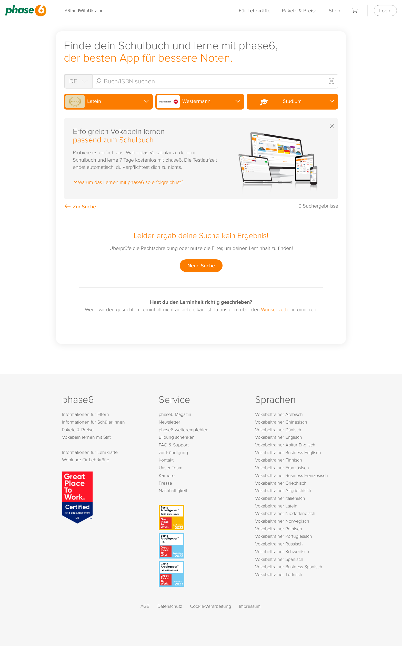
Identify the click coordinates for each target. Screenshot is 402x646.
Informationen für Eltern (85, 414)
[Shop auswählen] (78, 81)
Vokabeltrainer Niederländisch (285, 513)
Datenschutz (169, 606)
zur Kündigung (173, 452)
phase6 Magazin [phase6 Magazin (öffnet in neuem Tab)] (175, 414)
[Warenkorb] (355, 10)
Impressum (249, 606)
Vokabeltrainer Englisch (278, 437)
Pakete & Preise (299, 10)
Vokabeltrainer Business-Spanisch (288, 566)
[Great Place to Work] (77, 496)
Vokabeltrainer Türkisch (278, 574)
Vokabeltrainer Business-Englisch (288, 452)
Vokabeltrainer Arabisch (279, 414)
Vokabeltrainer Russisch (279, 544)
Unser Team (170, 467)
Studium (274, 101)
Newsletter (169, 422)
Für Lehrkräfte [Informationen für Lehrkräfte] (254, 10)
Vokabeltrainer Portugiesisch (283, 536)
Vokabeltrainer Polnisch (278, 528)
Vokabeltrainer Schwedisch (282, 551)
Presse (165, 483)
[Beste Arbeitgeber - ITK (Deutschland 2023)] (202, 546)
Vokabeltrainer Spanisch (279, 559)
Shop (334, 10)
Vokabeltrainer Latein (276, 506)
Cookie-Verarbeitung (210, 606)
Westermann (184, 101)
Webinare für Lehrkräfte (85, 459)
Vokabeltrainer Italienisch (280, 498)
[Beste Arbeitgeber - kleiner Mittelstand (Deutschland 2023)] (202, 574)
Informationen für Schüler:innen (93, 422)
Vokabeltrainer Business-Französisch (291, 475)
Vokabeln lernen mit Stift (86, 437)
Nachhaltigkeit (173, 490)
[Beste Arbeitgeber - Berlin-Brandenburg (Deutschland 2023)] (202, 517)
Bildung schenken (177, 437)
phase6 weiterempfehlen (183, 429)
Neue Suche (201, 265)
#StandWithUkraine (84, 10)
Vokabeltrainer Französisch (282, 467)
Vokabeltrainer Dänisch (278, 429)
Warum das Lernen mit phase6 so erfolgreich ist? (128, 181)
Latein (83, 101)
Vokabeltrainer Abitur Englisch (285, 445)
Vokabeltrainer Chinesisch (281, 422)
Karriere (167, 475)
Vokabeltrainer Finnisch (278, 460)
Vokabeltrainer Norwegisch (282, 521)
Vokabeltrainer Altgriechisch (283, 490)
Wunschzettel (275, 309)
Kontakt (166, 460)
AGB (144, 606)
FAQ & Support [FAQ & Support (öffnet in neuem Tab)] (174, 445)
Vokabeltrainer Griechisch (281, 483)
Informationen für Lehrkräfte (90, 452)
